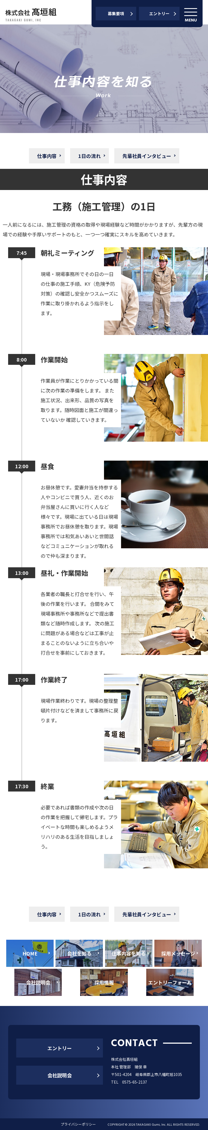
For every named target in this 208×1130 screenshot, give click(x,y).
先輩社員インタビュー (146, 155)
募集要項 (116, 13)
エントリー (159, 13)
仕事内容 (47, 155)
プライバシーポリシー (78, 1124)
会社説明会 (59, 1075)
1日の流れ (89, 155)
